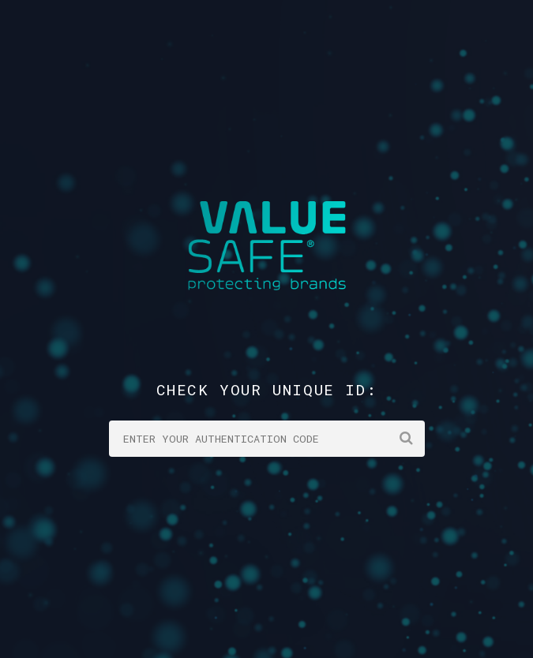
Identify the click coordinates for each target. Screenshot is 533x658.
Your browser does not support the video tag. (266, 329)
